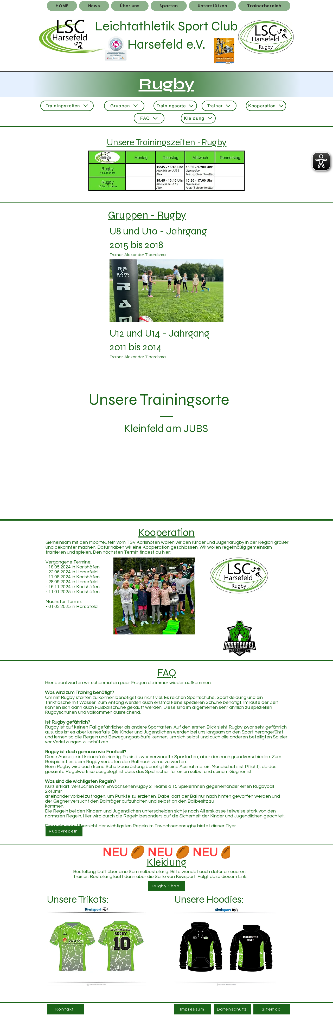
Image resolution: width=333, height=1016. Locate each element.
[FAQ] (149, 118)
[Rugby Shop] (166, 886)
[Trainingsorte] (175, 106)
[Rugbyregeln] (64, 831)
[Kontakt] (65, 1009)
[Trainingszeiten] (67, 106)
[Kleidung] (198, 118)
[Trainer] (219, 106)
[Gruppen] (124, 106)
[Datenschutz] (232, 1009)
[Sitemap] (271, 1009)
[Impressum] (192, 1009)
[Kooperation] (266, 106)
